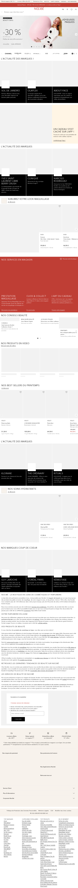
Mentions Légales (43, 810)
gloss (27, 653)
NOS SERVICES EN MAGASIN (17, 260)
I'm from (6, 839)
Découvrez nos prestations (9, 310)
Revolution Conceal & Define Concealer (48, 877)
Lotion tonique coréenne (66, 839)
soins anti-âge (54, 637)
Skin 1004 (6, 830)
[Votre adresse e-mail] (27, 713)
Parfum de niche (26, 830)
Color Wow (7, 843)
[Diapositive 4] (39, 46)
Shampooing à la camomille (67, 864)
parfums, (37, 619)
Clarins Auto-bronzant (46, 880)
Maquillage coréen (64, 843)
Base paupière (26, 845)
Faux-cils (24, 826)
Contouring (62, 845)
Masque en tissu (27, 847)
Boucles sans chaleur (65, 834)
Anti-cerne (25, 834)
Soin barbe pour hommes (29, 851)
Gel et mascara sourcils (29, 838)
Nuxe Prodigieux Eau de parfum (47, 857)
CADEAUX (63, 1)
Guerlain (6, 845)
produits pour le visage (48, 635)
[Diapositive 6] (44, 46)
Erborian (6, 834)
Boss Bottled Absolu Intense (48, 882)
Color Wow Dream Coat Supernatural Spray (47, 863)
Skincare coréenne (64, 836)
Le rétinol (61, 860)
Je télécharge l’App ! (59, 140)
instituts (64, 679)
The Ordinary (7, 854)
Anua (5, 821)
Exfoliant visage (26, 823)
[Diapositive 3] (36, 46)
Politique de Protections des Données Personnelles (22, 810)
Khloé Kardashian (9, 828)
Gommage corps (27, 836)
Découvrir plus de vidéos (8, 346)
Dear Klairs (7, 838)
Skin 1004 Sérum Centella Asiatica (47, 846)
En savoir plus (31, 310)
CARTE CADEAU (55, 1)
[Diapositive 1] (31, 46)
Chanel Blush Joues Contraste (46, 853)
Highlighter (25, 828)
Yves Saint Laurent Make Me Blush (48, 866)
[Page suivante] (76, 34)
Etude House (7, 836)
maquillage (23, 647)
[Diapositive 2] (34, 46)
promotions (27, 610)
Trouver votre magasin (58, 310)
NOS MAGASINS (72, 1)
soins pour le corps (12, 642)
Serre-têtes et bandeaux (29, 849)
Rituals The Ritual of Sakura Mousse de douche (48, 874)
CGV (52, 810)
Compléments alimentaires (66, 823)
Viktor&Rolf (7, 823)
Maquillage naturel (64, 832)
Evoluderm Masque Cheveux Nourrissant (48, 885)
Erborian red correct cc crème (47, 822)
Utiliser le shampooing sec (66, 825)
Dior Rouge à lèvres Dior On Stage (48, 842)
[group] (39, 46)
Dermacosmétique (27, 854)
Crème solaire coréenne (66, 838)
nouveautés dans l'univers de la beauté (41, 670)
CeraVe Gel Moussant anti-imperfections (48, 835)
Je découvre (11, 202)
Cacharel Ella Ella (45, 860)
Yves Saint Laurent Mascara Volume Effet (48, 827)
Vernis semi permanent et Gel (29, 842)
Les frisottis (62, 847)
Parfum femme (26, 825)
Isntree (6, 841)
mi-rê (5, 851)
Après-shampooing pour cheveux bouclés (66, 857)
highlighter (21, 651)
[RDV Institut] (63, 9)
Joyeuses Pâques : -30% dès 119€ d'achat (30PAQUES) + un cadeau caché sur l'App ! (39, 4)
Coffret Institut (63, 862)
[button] (39, 788)
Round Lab (7, 847)
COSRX (6, 826)
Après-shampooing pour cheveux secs (66, 853)
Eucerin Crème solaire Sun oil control (48, 850)
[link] (50, 226)
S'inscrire (18, 719)
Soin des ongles (27, 832)
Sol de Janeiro (8, 832)
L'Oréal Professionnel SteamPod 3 (46, 831)
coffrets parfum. (42, 623)
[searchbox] (39, 12)
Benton (6, 856)
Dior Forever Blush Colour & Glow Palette (48, 870)
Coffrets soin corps (28, 858)
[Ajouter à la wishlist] (59, 206)
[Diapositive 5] (41, 46)
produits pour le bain (25, 660)
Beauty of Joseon (9, 825)
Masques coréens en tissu (66, 841)
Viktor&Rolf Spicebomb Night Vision (47, 838)
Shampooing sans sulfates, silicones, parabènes (67, 850)
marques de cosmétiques (39, 607)
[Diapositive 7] (46, 46)
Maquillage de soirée (65, 830)
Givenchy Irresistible (46, 825)
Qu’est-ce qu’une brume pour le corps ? (66, 827)
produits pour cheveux (41, 658)
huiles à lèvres (43, 653)
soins (57, 633)
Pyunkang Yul (7, 852)
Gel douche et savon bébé (30, 852)
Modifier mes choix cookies (63, 810)
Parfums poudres (27, 839)
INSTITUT (46, 1)
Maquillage (25, 856)
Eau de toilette (26, 821)
